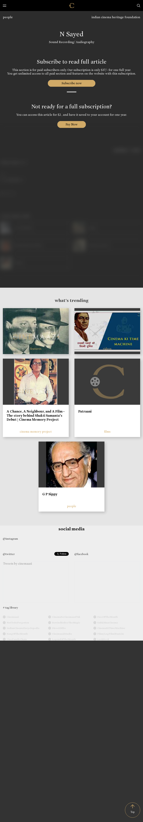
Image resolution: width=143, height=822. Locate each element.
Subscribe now (71, 83)
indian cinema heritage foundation (116, 17)
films (107, 431)
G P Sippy (49, 494)
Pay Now (72, 124)
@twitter (9, 554)
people (8, 17)
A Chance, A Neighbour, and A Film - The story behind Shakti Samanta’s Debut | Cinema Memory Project (36, 415)
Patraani (85, 411)
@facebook (81, 554)
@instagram (10, 538)
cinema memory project (36, 431)
